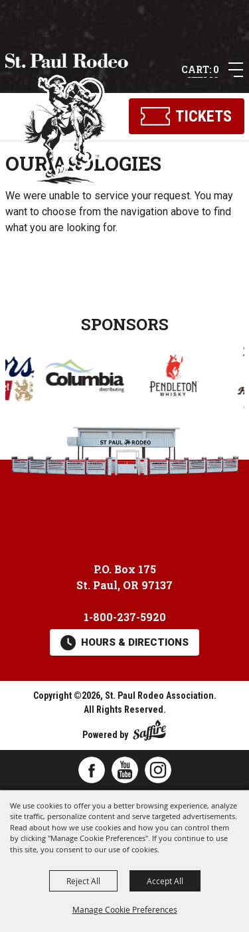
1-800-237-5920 (125, 617)
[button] (235, 69)
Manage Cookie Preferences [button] (124, 909)
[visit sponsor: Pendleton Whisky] (178, 377)
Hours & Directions (135, 642)
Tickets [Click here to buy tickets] (203, 116)
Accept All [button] (165, 881)
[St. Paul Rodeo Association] (67, 119)
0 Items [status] (203, 70)
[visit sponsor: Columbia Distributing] (88, 377)
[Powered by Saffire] (149, 727)
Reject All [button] (83, 881)
